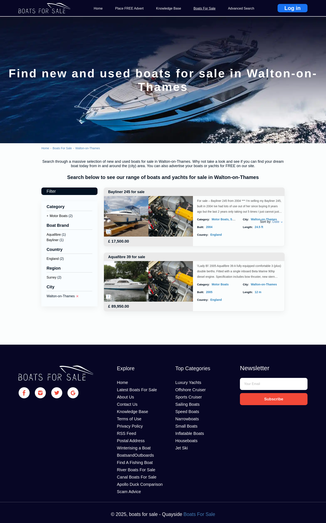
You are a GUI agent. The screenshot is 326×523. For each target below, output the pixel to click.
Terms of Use (129, 419)
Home (98, 8)
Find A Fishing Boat (135, 462)
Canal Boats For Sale (136, 477)
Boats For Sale (205, 8)
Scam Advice (129, 491)
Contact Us (127, 404)
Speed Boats (187, 411)
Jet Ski (181, 448)
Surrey (51, 277)
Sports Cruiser (188, 397)
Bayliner (53, 240)
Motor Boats (59, 216)
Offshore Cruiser (190, 389)
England (53, 258)
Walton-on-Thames (87, 148)
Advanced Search (241, 8)
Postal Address (130, 440)
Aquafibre (54, 234)
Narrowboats (187, 419)
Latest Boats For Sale (137, 389)
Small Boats (186, 426)
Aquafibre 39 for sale (126, 257)
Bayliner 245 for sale (126, 192)
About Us (125, 397)
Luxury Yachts (188, 382)
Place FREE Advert (129, 8)
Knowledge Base (168, 8)
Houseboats (186, 440)
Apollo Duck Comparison (140, 484)
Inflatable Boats (189, 433)
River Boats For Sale (136, 469)
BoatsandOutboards (135, 455)
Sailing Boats (187, 404)
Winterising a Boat (134, 448)
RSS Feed (126, 433)
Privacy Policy (130, 426)
